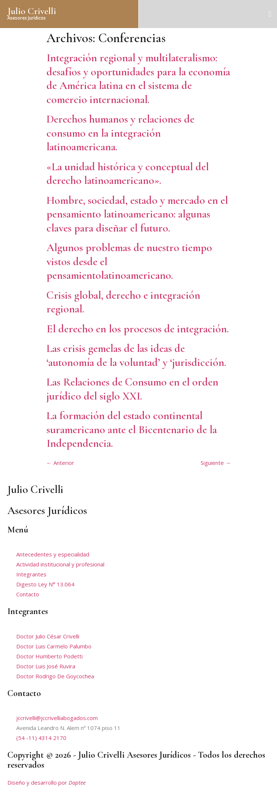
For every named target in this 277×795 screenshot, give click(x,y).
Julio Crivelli (31, 11)
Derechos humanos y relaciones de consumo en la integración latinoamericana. (120, 133)
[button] (269, 14)
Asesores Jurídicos (26, 18)
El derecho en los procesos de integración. (137, 329)
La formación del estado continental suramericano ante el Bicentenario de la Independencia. (131, 429)
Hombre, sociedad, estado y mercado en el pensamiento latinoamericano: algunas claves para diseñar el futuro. (137, 214)
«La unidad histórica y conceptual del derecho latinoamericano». (127, 174)
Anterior (60, 462)
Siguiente (216, 462)
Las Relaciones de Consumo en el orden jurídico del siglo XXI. (132, 389)
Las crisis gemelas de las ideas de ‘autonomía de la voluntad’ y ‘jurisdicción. (136, 355)
